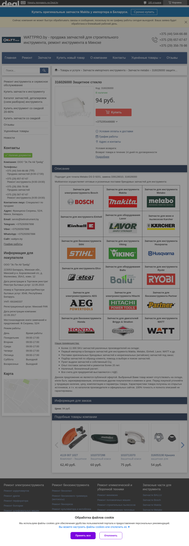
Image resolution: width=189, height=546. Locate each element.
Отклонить (110, 535)
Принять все (83, 535)
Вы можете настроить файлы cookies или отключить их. (93, 526)
